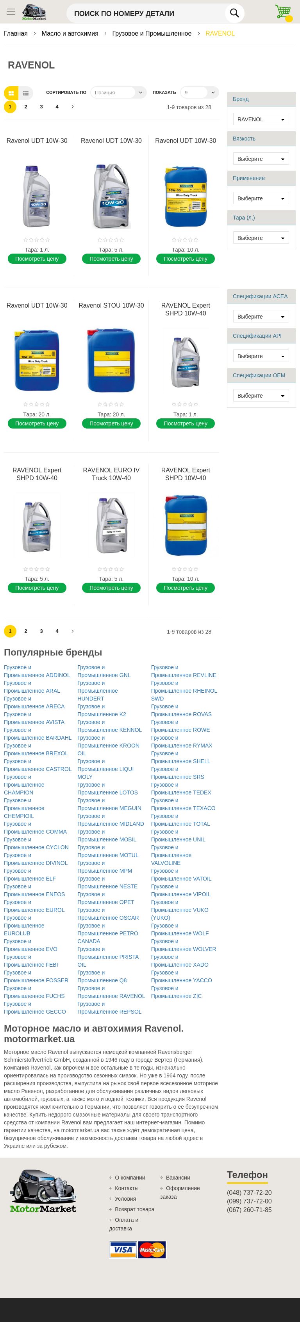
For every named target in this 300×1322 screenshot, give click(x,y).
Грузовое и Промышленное (152, 33)
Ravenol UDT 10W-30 (37, 140)
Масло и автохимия (71, 33)
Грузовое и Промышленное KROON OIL (108, 745)
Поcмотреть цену (37, 259)
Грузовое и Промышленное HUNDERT (97, 691)
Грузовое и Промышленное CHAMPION (24, 785)
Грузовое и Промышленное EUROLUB (24, 926)
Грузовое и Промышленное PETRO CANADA (107, 933)
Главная (16, 33)
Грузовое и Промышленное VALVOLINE (171, 855)
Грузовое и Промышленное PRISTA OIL (107, 957)
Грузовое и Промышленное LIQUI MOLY (105, 769)
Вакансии (178, 1177)
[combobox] (155, 13)
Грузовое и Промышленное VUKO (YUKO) (180, 910)
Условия (125, 1199)
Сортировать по (66, 92)
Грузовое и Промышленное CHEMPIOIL (24, 808)
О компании (130, 1177)
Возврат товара (134, 1209)
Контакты (126, 1188)
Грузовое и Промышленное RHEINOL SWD (184, 691)
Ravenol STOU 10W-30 (111, 305)
